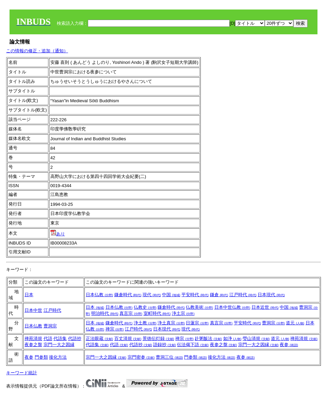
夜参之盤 (33, 344)
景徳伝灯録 (158, 338)
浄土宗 (183, 313)
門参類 (41, 357)
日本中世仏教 (232, 307)
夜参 (289, 344)
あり (57, 233)
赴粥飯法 (208, 338)
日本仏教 (99, 294)
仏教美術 (199, 307)
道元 (295, 322)
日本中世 (33, 310)
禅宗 (114, 328)
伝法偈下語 (193, 344)
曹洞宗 (50, 325)
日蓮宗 (197, 322)
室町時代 (157, 313)
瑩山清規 (256, 338)
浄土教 (145, 322)
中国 (171, 294)
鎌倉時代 (128, 294)
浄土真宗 (171, 322)
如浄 (232, 338)
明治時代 (104, 313)
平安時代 (195, 294)
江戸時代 (243, 294)
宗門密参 (141, 357)
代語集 (60, 338)
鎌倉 (219, 294)
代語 (48, 338)
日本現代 (271, 294)
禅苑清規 (33, 338)
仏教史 (145, 307)
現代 (152, 294)
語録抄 (164, 344)
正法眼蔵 (99, 338)
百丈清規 (128, 338)
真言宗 (130, 313)
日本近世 (265, 307)
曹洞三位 (169, 357)
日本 (28, 294)
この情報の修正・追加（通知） (37, 50)
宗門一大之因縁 (59, 344)
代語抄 (74, 338)
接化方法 (58, 357)
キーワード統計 (21, 372)
